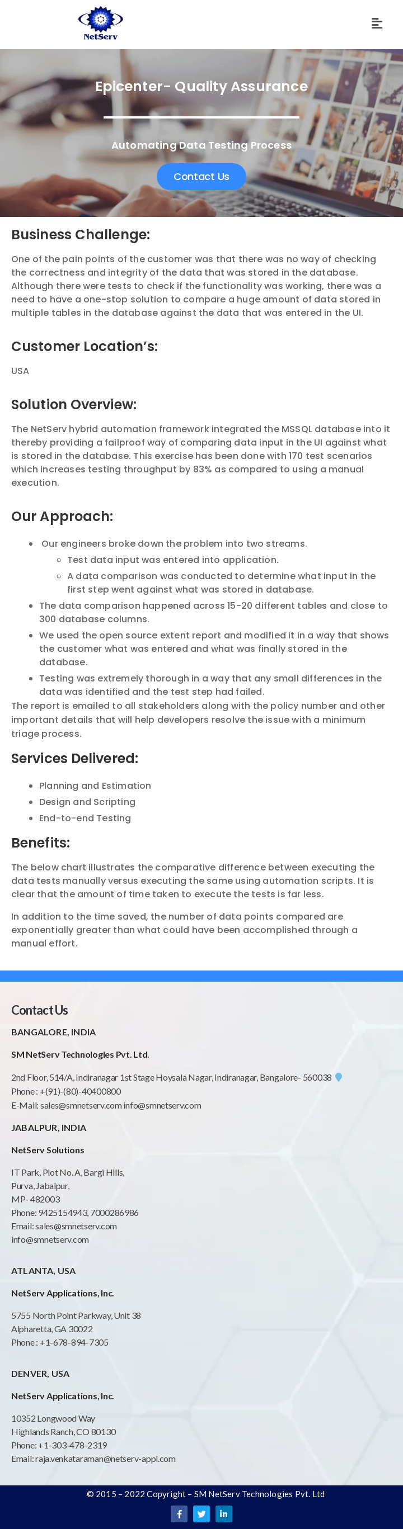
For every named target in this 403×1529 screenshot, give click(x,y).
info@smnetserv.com (162, 1105)
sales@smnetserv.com (81, 1105)
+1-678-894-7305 (74, 1342)
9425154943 (61, 1212)
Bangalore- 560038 (301, 1077)
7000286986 (114, 1212)
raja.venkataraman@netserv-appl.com (105, 1458)
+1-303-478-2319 (72, 1445)
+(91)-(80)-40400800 (80, 1091)
